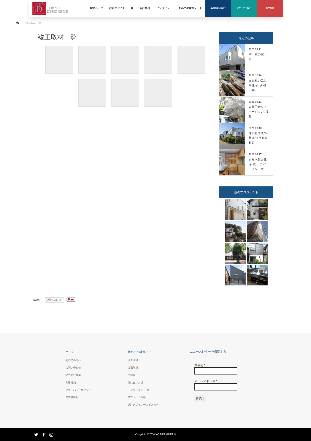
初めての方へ (73, 360)
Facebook (43, 434)
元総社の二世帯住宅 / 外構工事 (258, 85)
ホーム (70, 352)
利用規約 (70, 382)
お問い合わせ (73, 367)
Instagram (51, 434)
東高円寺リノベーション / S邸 (258, 111)
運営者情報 (71, 397)
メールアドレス (205, 381)
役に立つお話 (135, 382)
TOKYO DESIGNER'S (163, 434)
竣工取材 (133, 360)
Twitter (35, 434)
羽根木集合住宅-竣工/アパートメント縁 (259, 164)
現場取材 (133, 367)
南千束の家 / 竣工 (257, 57)
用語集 (131, 374)
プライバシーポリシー (78, 389)
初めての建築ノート (141, 352)
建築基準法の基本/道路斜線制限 (258, 138)
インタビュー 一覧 (138, 389)
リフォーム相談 (137, 397)
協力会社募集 (73, 374)
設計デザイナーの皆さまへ (143, 404)
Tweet (36, 300)
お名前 (199, 365)
